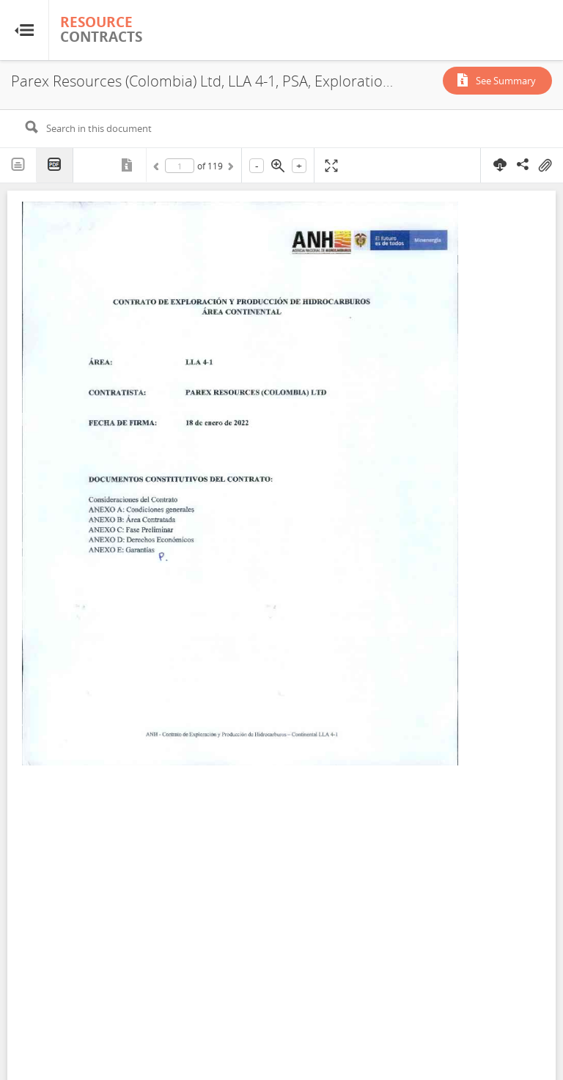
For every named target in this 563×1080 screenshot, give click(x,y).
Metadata (128, 165)
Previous (158, 168)
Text (18, 165)
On (544, 165)
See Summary (506, 80)
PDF (55, 165)
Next (229, 168)
